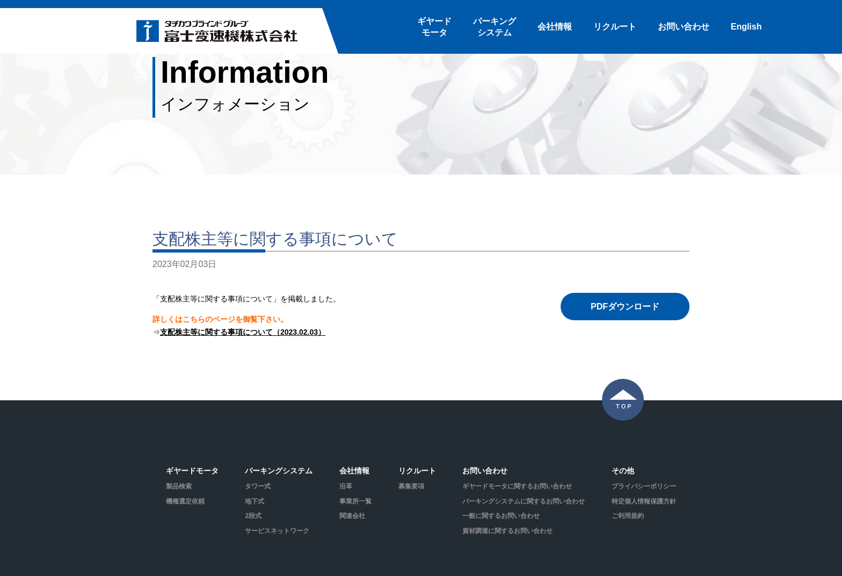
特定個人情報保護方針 (644, 501)
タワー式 (258, 486)
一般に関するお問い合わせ (501, 516)
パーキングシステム (494, 27)
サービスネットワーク (277, 531)
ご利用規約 (628, 516)
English (746, 26)
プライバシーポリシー (644, 486)
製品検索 (179, 486)
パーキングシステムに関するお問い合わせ (523, 501)
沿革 (345, 486)
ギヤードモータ (434, 27)
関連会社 (352, 516)
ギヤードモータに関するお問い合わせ (517, 486)
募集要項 (411, 486)
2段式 (253, 516)
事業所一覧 (355, 501)
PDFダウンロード (625, 306)
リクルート (614, 26)
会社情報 (555, 26)
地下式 (254, 501)
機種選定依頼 (185, 501)
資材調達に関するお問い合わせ (507, 531)
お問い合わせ (683, 26)
